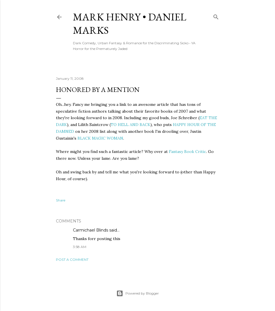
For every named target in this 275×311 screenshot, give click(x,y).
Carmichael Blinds (90, 230)
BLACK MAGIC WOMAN (100, 138)
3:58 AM (79, 247)
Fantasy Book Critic (187, 151)
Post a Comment (72, 259)
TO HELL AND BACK (130, 124)
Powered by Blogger (137, 293)
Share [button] (60, 200)
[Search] (216, 15)
